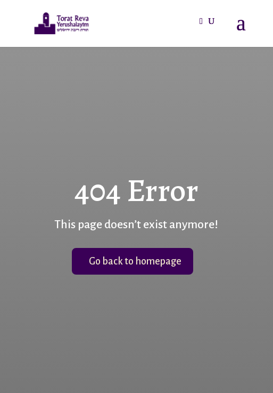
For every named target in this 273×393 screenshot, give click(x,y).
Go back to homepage (135, 261)
